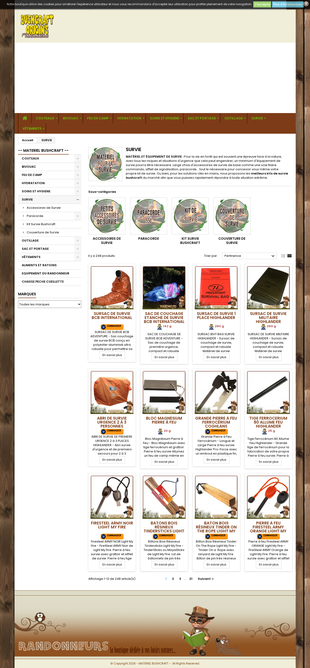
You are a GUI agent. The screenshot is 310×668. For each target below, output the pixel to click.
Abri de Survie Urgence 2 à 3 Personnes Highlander (112, 424)
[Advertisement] (155, 78)
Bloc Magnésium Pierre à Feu (164, 420)
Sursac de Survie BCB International (112, 315)
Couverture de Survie (43, 232)
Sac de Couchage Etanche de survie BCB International (164, 317)
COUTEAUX (45, 118)
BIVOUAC (70, 118)
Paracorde (35, 216)
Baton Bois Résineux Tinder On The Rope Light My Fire (216, 529)
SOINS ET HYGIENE (164, 118)
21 (190, 579)
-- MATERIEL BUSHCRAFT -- (43, 150)
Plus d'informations (288, 4)
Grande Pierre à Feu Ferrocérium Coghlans (216, 422)
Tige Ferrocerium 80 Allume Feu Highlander (268, 422)
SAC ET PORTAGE (202, 118)
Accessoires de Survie (44, 207)
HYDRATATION (129, 118)
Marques (27, 294)
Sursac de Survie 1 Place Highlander (216, 315)
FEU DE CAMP (98, 118)
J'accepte (262, 4)
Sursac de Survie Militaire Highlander (268, 317)
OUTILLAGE (233, 118)
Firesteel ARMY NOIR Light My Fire (112, 525)
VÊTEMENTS (31, 128)
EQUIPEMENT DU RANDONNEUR (45, 273)
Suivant (206, 579)
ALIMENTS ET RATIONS (39, 265)
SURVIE (257, 118)
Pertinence (250, 256)
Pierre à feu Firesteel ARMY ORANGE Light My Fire (268, 529)
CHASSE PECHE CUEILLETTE (43, 281)
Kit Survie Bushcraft (41, 224)
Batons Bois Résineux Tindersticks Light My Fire (164, 529)
